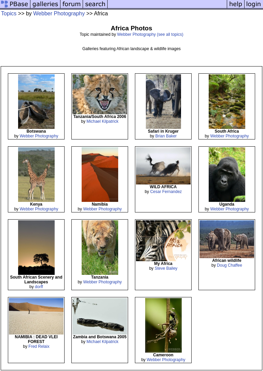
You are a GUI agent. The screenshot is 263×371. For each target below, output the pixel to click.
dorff (39, 286)
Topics (8, 13)
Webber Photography (59, 13)
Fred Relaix (38, 346)
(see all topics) (170, 34)
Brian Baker (166, 136)
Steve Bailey (166, 268)
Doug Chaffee (229, 265)
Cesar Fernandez (166, 191)
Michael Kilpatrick (102, 121)
